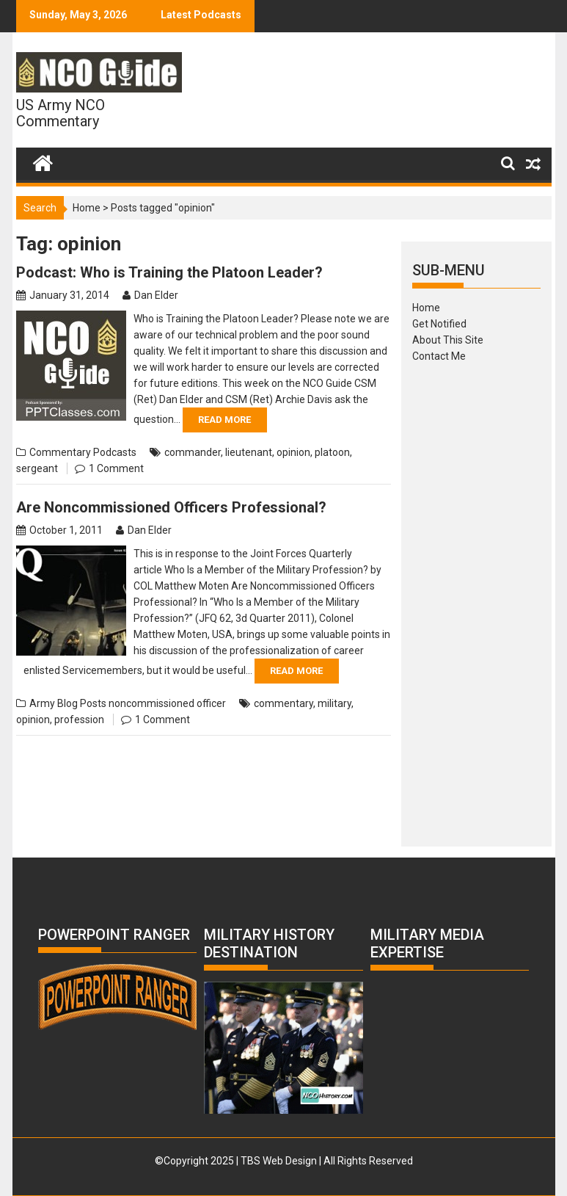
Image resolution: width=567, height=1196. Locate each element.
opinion (293, 452)
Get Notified (439, 324)
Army (42, 703)
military (334, 703)
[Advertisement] (476, 600)
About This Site (447, 340)
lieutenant (248, 452)
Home (86, 208)
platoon (332, 452)
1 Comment (116, 468)
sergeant (37, 468)
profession (79, 719)
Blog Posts (81, 703)
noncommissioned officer (167, 703)
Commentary (60, 452)
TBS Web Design (279, 1161)
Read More (224, 419)
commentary (283, 703)
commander (192, 452)
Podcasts (114, 452)
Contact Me (439, 356)
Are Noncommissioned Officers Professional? (171, 507)
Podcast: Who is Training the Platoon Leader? (169, 272)
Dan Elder (156, 295)
